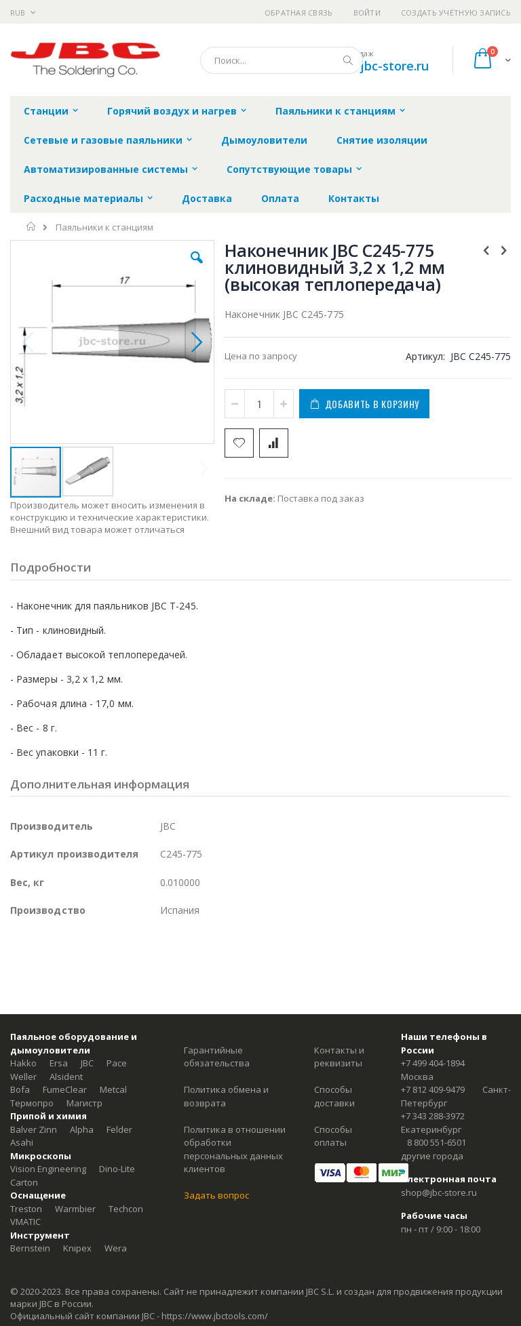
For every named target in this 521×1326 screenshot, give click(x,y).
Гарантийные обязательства (217, 1057)
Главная (31, 226)
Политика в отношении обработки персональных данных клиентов (235, 1149)
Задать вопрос (216, 1195)
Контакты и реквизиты (339, 1057)
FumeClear (65, 1089)
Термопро (32, 1103)
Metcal (113, 1089)
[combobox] (281, 60)
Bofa (20, 1089)
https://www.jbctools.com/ (214, 1316)
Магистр (84, 1103)
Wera (115, 1248)
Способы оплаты (333, 1136)
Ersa (59, 1063)
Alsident (66, 1076)
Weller (23, 1076)
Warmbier (75, 1209)
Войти (367, 12)
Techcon (126, 1209)
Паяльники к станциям (104, 227)
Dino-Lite (117, 1169)
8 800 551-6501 (436, 1142)
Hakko (23, 1063)
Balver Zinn (33, 1129)
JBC (87, 1063)
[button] (197, 268)
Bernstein (30, 1248)
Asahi (21, 1142)
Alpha (82, 1129)
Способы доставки (334, 1096)
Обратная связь (299, 12)
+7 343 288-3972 (433, 1116)
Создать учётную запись (456, 12)
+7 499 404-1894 (433, 1063)
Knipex (77, 1248)
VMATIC (25, 1222)
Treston (26, 1209)
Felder (119, 1129)
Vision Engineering (48, 1169)
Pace (117, 1063)
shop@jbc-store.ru (375, 66)
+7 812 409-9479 (433, 1089)
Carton (24, 1182)
